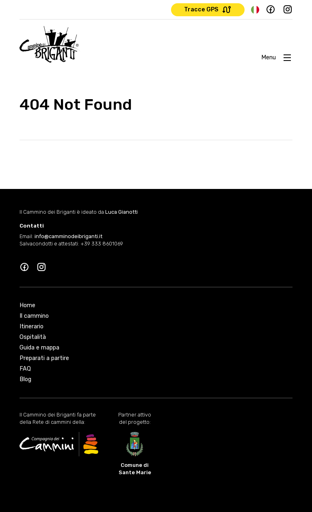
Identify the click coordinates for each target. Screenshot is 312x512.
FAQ (25, 368)
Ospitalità (33, 337)
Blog (25, 379)
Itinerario (31, 326)
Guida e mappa (39, 347)
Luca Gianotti (121, 212)
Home (27, 305)
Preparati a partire (44, 358)
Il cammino (34, 315)
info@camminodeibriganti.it (68, 236)
